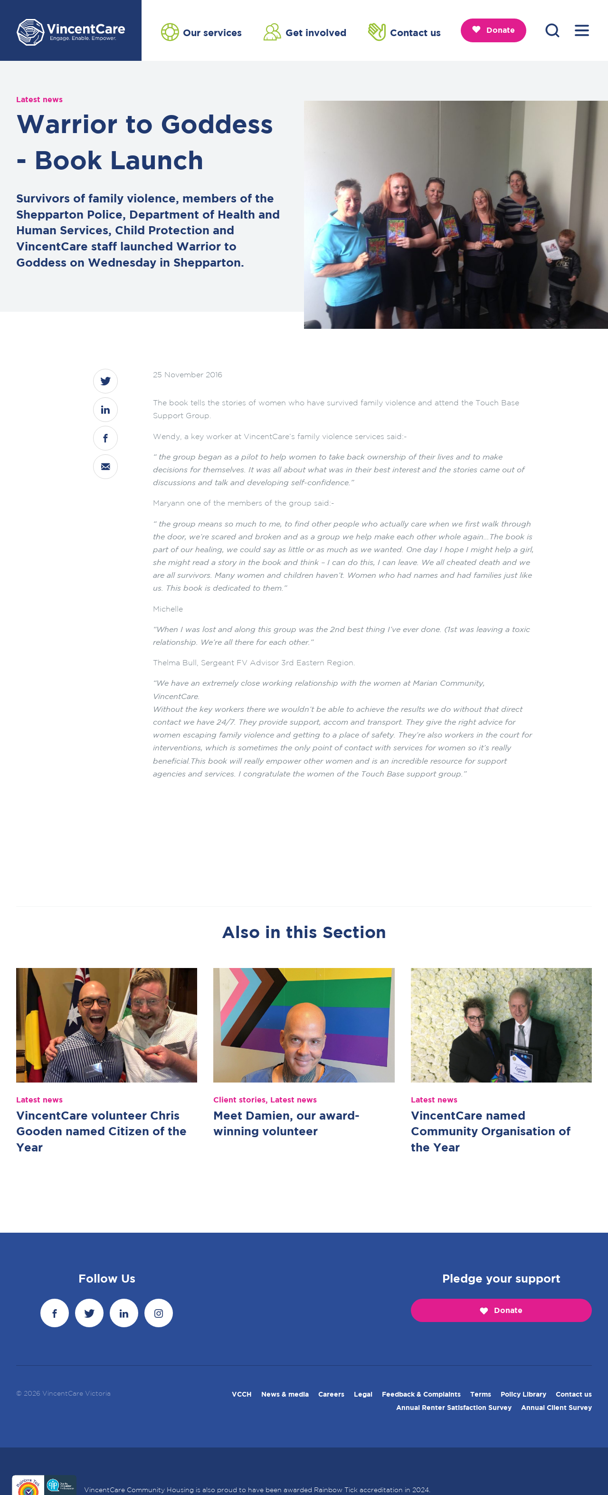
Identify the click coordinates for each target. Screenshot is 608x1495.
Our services (201, 32)
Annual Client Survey (556, 1408)
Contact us (404, 32)
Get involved (305, 32)
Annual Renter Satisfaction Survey (454, 1408)
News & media (285, 1395)
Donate (493, 30)
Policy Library (523, 1395)
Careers (331, 1395)
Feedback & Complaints (421, 1395)
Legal (363, 1395)
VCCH (242, 1395)
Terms (480, 1395)
